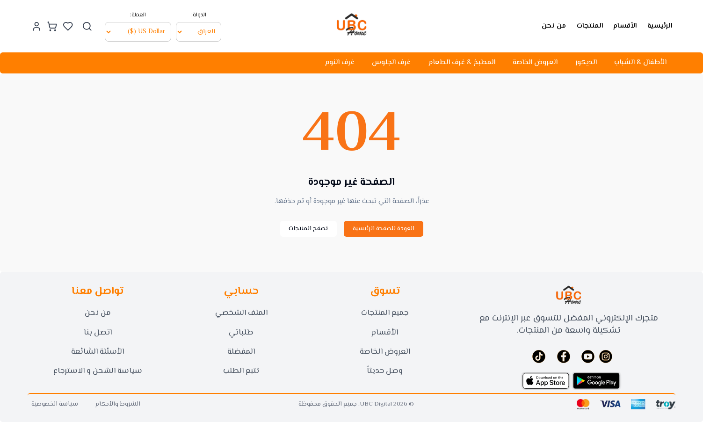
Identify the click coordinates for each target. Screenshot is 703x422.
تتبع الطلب (241, 371)
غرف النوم (340, 62)
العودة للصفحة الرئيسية (383, 228)
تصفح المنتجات (308, 228)
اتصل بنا (98, 333)
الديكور (586, 62)
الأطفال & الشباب (640, 62)
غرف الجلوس (391, 62)
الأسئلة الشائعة (97, 352)
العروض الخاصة (535, 62)
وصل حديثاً (385, 371)
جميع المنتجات (384, 313)
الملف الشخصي (241, 313)
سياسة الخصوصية (54, 404)
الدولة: (198, 14)
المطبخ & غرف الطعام (461, 62)
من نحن (554, 25)
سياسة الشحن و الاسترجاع (97, 371)
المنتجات (590, 25)
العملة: (138, 14)
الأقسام (625, 25)
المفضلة (241, 352)
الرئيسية (659, 25)
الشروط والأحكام (117, 404)
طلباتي (241, 333)
